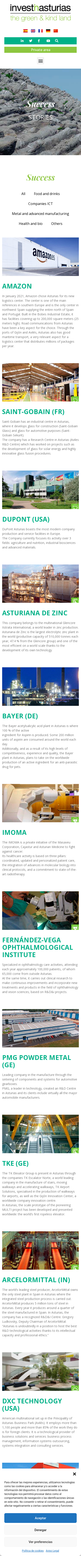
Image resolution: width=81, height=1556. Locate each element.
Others (56, 223)
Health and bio (31, 223)
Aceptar (40, 1518)
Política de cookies (33, 1550)
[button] (74, 1474)
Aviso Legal (52, 1550)
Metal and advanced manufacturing (40, 213)
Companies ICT (40, 203)
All (23, 193)
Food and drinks (47, 193)
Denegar (40, 1530)
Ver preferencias (40, 1542)
